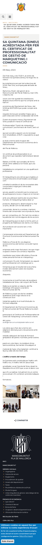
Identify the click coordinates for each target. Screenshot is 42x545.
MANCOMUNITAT (9, 465)
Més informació (26, 536)
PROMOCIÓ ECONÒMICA (12, 499)
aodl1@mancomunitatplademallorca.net (18, 322)
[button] (12, 391)
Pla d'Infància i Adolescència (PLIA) (17, 487)
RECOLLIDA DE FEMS (10, 516)
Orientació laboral (11, 504)
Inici (5, 22)
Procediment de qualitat (14, 479)
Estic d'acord (7, 541)
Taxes (7, 485)
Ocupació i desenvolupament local (18, 510)
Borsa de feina (10, 507)
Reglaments (9, 477)
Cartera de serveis (11, 474)
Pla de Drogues (11, 490)
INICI (4, 461)
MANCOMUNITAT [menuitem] (11, 37)
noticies (13, 22)
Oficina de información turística (16, 512)
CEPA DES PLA (8, 520)
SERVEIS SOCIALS (9, 469)
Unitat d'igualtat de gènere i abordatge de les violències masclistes (22, 494)
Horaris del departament (14, 482)
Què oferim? (9, 502)
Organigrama (10, 471)
